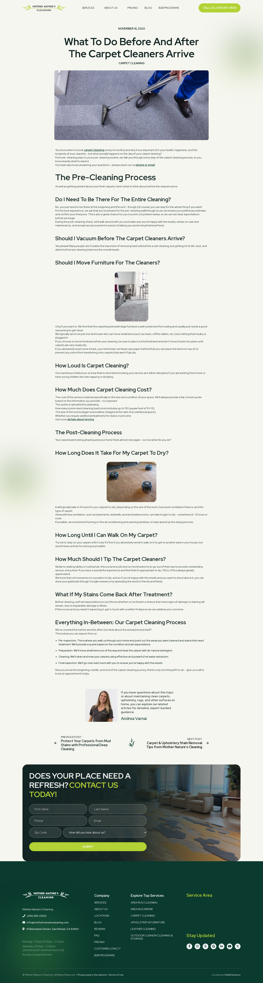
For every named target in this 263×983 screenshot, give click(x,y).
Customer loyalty (107, 955)
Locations (101, 923)
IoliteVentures (233, 974)
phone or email (143, 197)
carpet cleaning (99, 184)
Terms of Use (116, 974)
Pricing (99, 949)
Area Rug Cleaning (144, 909)
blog (148, 8)
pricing (132, 8)
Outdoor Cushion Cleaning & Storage (152, 944)
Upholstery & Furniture (148, 929)
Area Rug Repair (142, 916)
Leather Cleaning (143, 936)
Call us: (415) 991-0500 (219, 8)
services (100, 909)
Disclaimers (100, 974)
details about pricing (87, 418)
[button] (90, 8)
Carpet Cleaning (143, 923)
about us (101, 916)
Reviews (99, 936)
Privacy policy (85, 974)
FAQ (96, 942)
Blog (98, 929)
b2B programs (104, 962)
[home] (44, 8)
